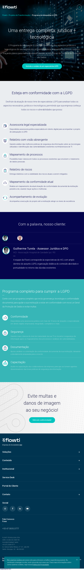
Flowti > (5, 15)
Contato (6, 494)
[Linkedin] (20, 509)
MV (21, 445)
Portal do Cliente (10, 486)
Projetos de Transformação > (20, 15)
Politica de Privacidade (40, 565)
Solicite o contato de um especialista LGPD (42, 66)
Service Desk (8, 477)
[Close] (77, 559)
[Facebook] (12, 509)
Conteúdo (7, 460)
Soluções (6, 452)
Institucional (8, 469)
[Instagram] (5, 509)
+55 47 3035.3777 (10, 528)
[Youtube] (27, 509)
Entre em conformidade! (42, 420)
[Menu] (79, 7)
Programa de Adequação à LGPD (44, 15)
